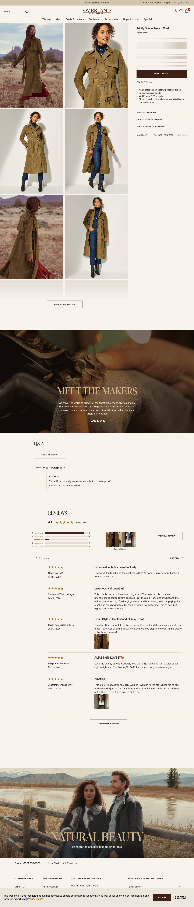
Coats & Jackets (75, 19)
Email (182, 135)
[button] (175, 11)
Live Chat (52, 863)
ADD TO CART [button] (162, 73)
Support (167, 2)
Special (148, 19)
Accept (162, 897)
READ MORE (97, 420)
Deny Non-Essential (181, 898)
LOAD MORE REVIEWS (108, 723)
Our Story (148, 2)
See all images (121, 549)
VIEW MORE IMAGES (64, 304)
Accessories (111, 19)
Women (46, 19)
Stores (158, 2)
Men (58, 19)
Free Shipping (92, 2)
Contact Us (19, 886)
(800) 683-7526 (181, 2)
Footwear (94, 19)
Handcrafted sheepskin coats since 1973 (97, 847)
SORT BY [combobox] (176, 558)
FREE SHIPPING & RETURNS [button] (162, 126)
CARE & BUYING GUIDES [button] (162, 119)
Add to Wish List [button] (144, 82)
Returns (105, 2)
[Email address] (153, 886)
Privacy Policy (35, 898)
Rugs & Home (130, 19)
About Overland (50, 886)
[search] (14, 11)
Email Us (70, 863)
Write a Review (166, 536)
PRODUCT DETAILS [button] (162, 112)
